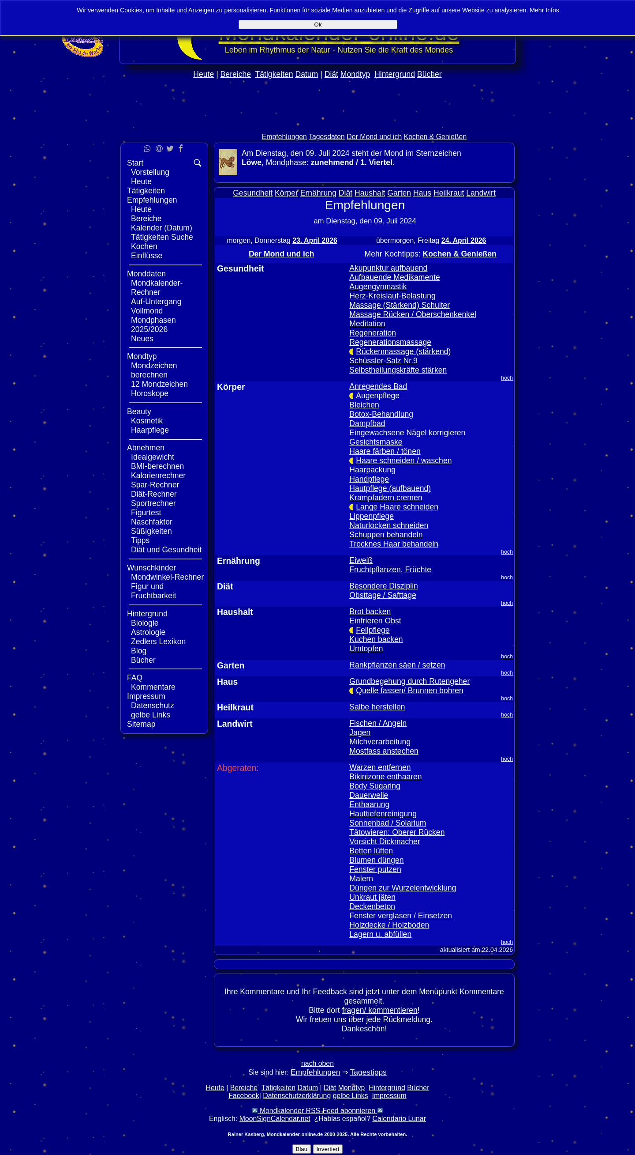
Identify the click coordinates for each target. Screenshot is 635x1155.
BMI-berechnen (157, 466)
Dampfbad (367, 423)
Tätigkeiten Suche (162, 237)
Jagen (359, 732)
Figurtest (146, 512)
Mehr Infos (544, 10)
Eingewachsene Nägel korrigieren (407, 432)
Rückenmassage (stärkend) (403, 351)
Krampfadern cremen (385, 497)
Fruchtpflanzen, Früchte (390, 569)
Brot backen (370, 611)
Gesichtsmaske (375, 442)
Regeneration (372, 332)
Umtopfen (366, 648)
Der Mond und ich (374, 136)
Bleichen (364, 404)
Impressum (146, 696)
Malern (361, 878)
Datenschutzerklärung (297, 1095)
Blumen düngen (376, 860)
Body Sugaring (374, 785)
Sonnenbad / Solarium (387, 823)
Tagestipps (368, 1072)
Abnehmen (145, 447)
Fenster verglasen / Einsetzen (400, 915)
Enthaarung (369, 804)
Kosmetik (147, 420)
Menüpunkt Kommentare (461, 991)
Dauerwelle (368, 795)
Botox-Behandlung (381, 414)
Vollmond (147, 310)
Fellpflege (372, 630)
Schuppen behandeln (385, 534)
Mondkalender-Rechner (157, 288)
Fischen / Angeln (378, 723)
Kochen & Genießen (435, 136)
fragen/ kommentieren (380, 1010)
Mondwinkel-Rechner (167, 577)
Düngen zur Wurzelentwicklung (402, 887)
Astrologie (148, 632)
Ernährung (318, 193)
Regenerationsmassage (390, 342)
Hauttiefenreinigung (383, 813)
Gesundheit (253, 193)
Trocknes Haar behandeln (393, 544)
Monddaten (146, 273)
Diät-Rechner (154, 494)
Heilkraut (448, 193)
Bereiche (235, 74)
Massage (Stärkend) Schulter (399, 305)
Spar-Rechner (155, 484)
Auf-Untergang (156, 301)
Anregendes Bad (378, 386)
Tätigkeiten (274, 74)
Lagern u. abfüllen (380, 934)
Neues (142, 338)
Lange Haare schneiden (397, 506)
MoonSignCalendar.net (274, 1118)
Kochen (144, 246)
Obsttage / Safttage (382, 595)
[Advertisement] (317, 124)
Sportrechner (153, 503)
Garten (399, 193)
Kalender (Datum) (161, 227)
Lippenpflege (371, 516)
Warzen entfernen (380, 767)
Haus (422, 193)
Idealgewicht (152, 457)
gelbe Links (150, 714)
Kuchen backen (376, 639)
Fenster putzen (375, 869)
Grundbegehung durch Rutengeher (409, 681)
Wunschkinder (151, 567)
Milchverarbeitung (380, 741)
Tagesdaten (327, 136)
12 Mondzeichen (159, 384)
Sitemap (141, 724)
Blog (138, 650)
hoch (507, 378)
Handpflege (369, 479)
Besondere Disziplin (383, 585)
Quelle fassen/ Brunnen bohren (409, 690)
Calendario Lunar (399, 1118)
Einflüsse (146, 255)
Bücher (429, 74)
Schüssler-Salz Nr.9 (383, 360)
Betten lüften (371, 850)
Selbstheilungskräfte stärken (398, 370)
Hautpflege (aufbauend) (390, 488)
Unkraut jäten (372, 897)
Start (135, 163)
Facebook (243, 1095)
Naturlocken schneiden (388, 525)
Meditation (367, 323)
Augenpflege (378, 395)
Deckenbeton (372, 906)
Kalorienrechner (158, 475)
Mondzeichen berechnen (154, 370)
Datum (306, 74)
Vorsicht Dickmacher (384, 841)
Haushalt (370, 193)
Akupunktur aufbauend (388, 268)
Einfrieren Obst (375, 620)
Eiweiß (361, 560)
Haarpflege (150, 430)
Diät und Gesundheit (166, 549)
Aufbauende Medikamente (394, 277)
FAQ (134, 677)
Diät (331, 74)
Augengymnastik (378, 286)
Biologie (145, 623)
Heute (203, 74)
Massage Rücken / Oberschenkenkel (412, 314)
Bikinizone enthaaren (385, 776)
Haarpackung (372, 469)
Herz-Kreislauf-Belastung (392, 295)
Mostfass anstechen (383, 751)
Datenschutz (152, 705)
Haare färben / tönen (384, 451)
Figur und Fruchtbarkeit (153, 591)
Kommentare (153, 687)
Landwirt (481, 193)
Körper (286, 193)
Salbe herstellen (377, 706)
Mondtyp (355, 74)
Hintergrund (394, 74)
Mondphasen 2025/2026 (153, 325)
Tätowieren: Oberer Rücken (396, 832)
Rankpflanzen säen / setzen (397, 665)
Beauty (139, 411)
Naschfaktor (151, 521)
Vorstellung (150, 172)
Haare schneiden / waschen (404, 460)
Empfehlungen (284, 136)
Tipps (140, 540)
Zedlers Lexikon (158, 641)
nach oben (317, 1063)
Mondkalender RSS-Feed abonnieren (317, 1110)
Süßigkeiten (151, 531)
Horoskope (149, 393)
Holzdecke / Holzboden (389, 925)
